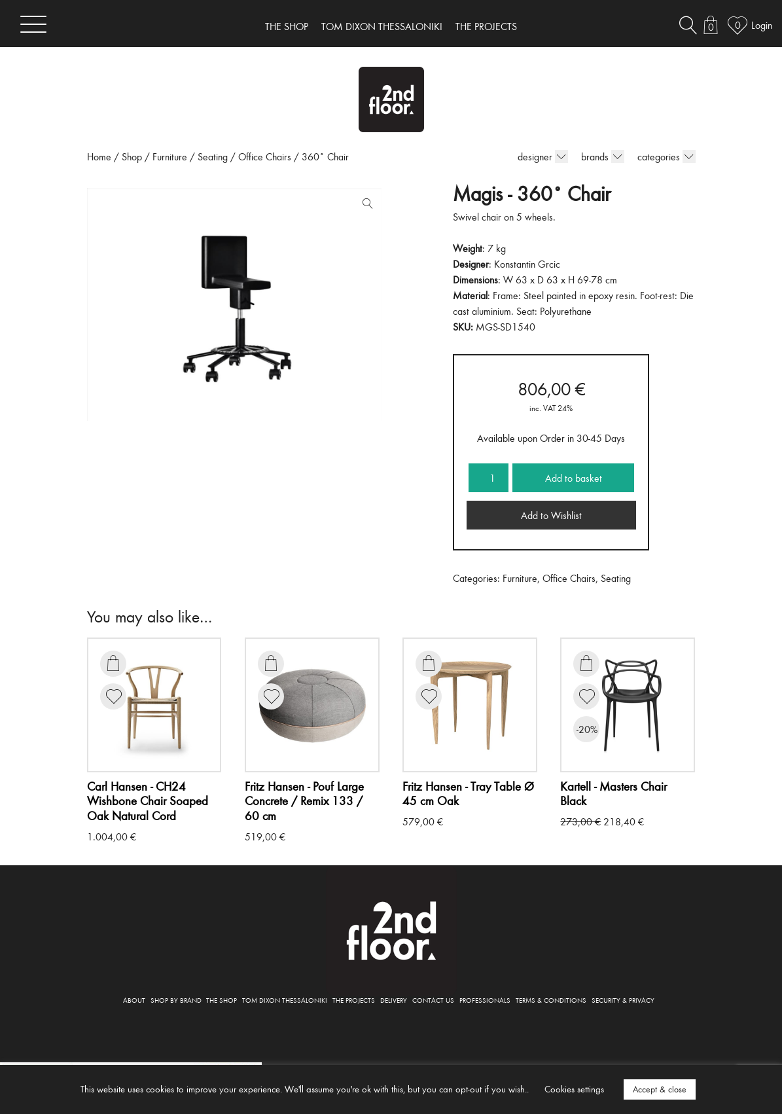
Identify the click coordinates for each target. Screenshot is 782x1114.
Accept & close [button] (659, 1089)
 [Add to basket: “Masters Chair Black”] (586, 663)
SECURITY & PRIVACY (623, 1000)
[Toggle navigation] (33, 24)
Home (99, 156)
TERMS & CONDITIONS (551, 1000)
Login (761, 24)
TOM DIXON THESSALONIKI (381, 26)
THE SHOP (286, 26)
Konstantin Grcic (527, 263)
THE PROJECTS (486, 26)
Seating (213, 156)
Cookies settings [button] (574, 1089)
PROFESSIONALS (484, 1000)
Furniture (169, 156)
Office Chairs (264, 156)
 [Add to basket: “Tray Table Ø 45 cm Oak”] (428, 663)
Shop (132, 156)
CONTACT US (433, 1000)
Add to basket (573, 477)
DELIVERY (393, 1000)
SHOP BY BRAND (176, 1000)
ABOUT (134, 1000)
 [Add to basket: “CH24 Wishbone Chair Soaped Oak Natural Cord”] (113, 663)
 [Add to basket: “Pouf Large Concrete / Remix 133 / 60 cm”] (271, 663)
